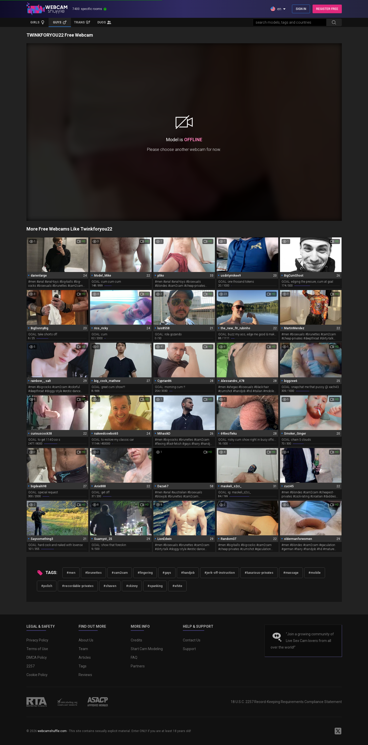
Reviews (85, 675)
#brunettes (93, 573)
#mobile (314, 573)
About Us (86, 640)
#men (71, 573)
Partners (138, 666)
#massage (291, 573)
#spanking (155, 586)
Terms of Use (37, 649)
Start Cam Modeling (147, 649)
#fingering (145, 573)
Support (189, 649)
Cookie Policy (37, 675)
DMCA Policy (36, 657)
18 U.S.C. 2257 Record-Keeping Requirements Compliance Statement (286, 702)
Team (83, 649)
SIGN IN (301, 9)
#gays (167, 573)
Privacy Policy (37, 640)
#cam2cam (120, 573)
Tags (82, 666)
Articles (85, 657)
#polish (46, 586)
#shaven (110, 586)
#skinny (132, 586)
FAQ (134, 657)
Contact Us (191, 640)
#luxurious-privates (259, 573)
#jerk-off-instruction (219, 573)
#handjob (188, 573)
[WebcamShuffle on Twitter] (338, 731)
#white (177, 586)
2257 (30, 666)
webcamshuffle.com (52, 731)
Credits (136, 640)
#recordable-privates (78, 586)
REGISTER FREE (327, 9)
